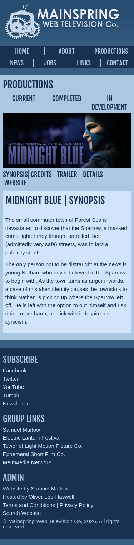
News (17, 63)
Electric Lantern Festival (32, 437)
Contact (117, 63)
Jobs (50, 63)
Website (15, 183)
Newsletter (16, 403)
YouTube (13, 387)
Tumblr (11, 395)
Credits (41, 174)
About (67, 51)
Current (23, 98)
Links (84, 63)
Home (22, 51)
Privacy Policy (77, 505)
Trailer (67, 174)
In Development (109, 103)
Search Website (22, 513)
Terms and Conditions (29, 505)
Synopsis (15, 174)
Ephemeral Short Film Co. (34, 454)
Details (93, 174)
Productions (111, 51)
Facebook (15, 370)
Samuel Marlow (21, 430)
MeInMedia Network (27, 462)
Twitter (11, 379)
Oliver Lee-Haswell (51, 497)
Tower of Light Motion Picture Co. (43, 446)
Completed (66, 98)
